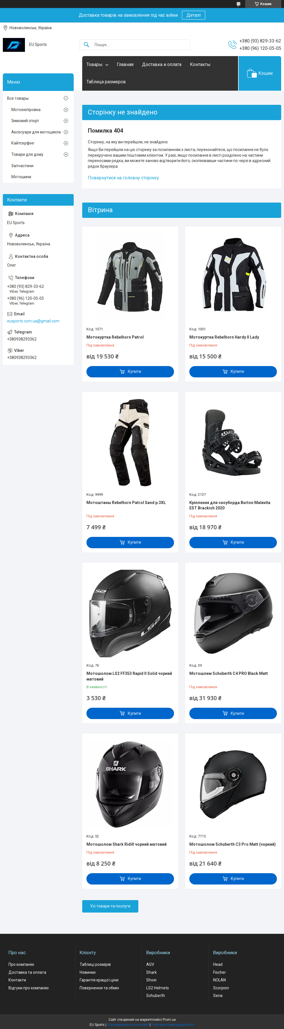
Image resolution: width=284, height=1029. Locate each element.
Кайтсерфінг (23, 143)
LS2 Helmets (157, 988)
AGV (150, 964)
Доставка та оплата (27, 972)
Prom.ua (169, 1020)
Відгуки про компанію (29, 988)
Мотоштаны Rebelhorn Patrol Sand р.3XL (126, 502)
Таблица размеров (106, 81)
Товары (94, 64)
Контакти (17, 980)
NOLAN (219, 980)
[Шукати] (86, 45)
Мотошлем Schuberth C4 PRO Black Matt (228, 673)
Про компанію (21, 964)
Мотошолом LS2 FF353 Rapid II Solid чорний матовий (129, 676)
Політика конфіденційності (173, 1025)
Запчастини (22, 165)
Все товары (18, 98)
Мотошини (21, 177)
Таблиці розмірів (95, 964)
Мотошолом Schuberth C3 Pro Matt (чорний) (232, 844)
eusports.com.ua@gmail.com (33, 321)
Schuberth (155, 995)
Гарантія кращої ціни (99, 980)
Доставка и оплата (161, 64)
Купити (134, 371)
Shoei (151, 980)
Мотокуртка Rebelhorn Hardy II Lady (224, 337)
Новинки (88, 972)
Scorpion (221, 988)
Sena (217, 995)
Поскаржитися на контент (128, 1025)
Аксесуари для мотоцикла (36, 132)
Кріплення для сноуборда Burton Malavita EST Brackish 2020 (229, 505)
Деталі (193, 15)
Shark (151, 972)
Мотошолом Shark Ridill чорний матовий (126, 844)
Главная (125, 64)
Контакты (200, 64)
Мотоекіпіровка (26, 109)
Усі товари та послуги (110, 906)
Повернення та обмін (99, 988)
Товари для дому (27, 154)
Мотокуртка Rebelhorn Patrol (115, 337)
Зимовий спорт (25, 120)
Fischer (219, 972)
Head (217, 964)
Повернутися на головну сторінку (123, 177)
